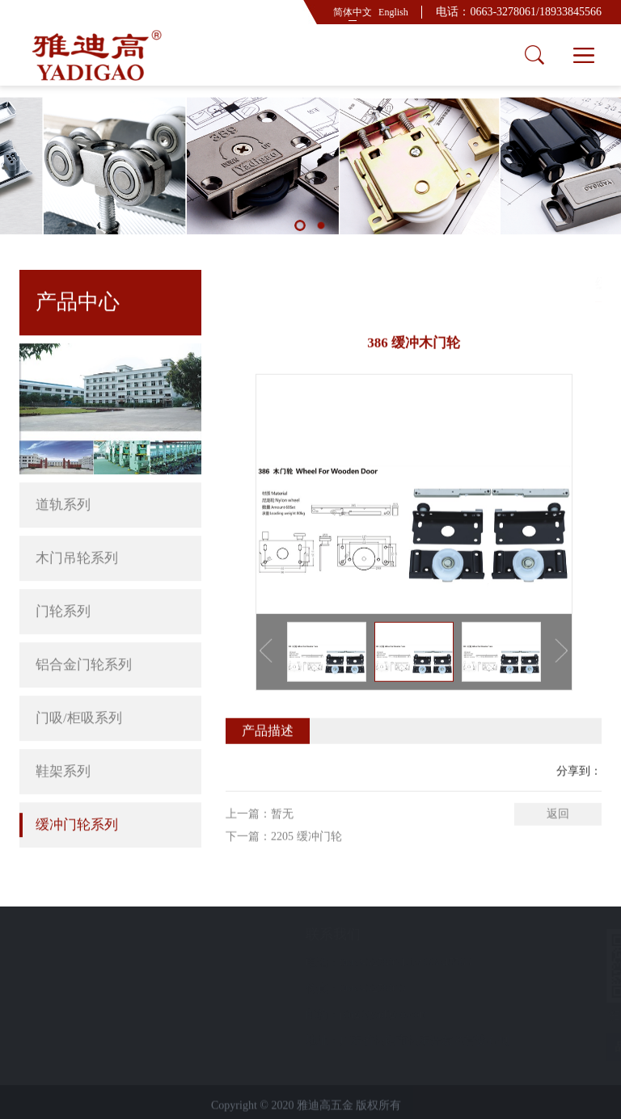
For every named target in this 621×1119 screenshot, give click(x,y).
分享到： (579, 806)
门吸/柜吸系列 (110, 679)
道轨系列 (110, 466)
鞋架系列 (63, 732)
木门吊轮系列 (110, 519)
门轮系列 (63, 572)
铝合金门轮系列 (110, 626)
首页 (478, 283)
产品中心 (526, 283)
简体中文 (352, 12)
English (393, 12)
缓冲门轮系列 (77, 785)
